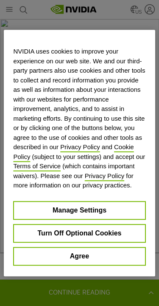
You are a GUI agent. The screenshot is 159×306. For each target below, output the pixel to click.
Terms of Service (37, 166)
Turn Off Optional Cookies (80, 233)
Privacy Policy (80, 146)
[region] (79, 153)
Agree (79, 256)
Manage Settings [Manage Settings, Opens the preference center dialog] (79, 210)
